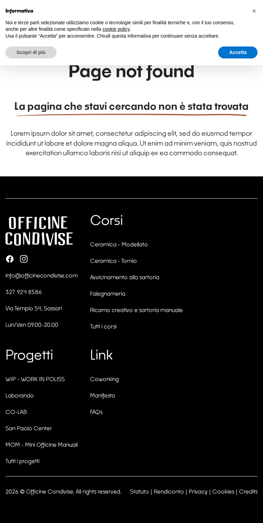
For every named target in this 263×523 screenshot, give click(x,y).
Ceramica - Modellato (119, 244)
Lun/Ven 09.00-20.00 (31, 324)
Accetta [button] (238, 52)
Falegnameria (107, 293)
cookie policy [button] (115, 29)
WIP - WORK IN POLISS (35, 379)
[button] (254, 10)
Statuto (139, 491)
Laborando (19, 395)
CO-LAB (16, 411)
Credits (248, 491)
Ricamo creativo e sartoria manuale (136, 310)
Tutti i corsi (103, 326)
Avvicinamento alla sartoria (124, 277)
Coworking (104, 379)
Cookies (223, 491)
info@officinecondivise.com (41, 275)
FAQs (96, 411)
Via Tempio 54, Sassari (33, 308)
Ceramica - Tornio (113, 260)
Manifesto (102, 395)
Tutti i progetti (22, 461)
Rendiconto (169, 491)
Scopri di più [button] (31, 52)
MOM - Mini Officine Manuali (41, 444)
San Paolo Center (28, 428)
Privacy (198, 491)
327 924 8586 (23, 292)
